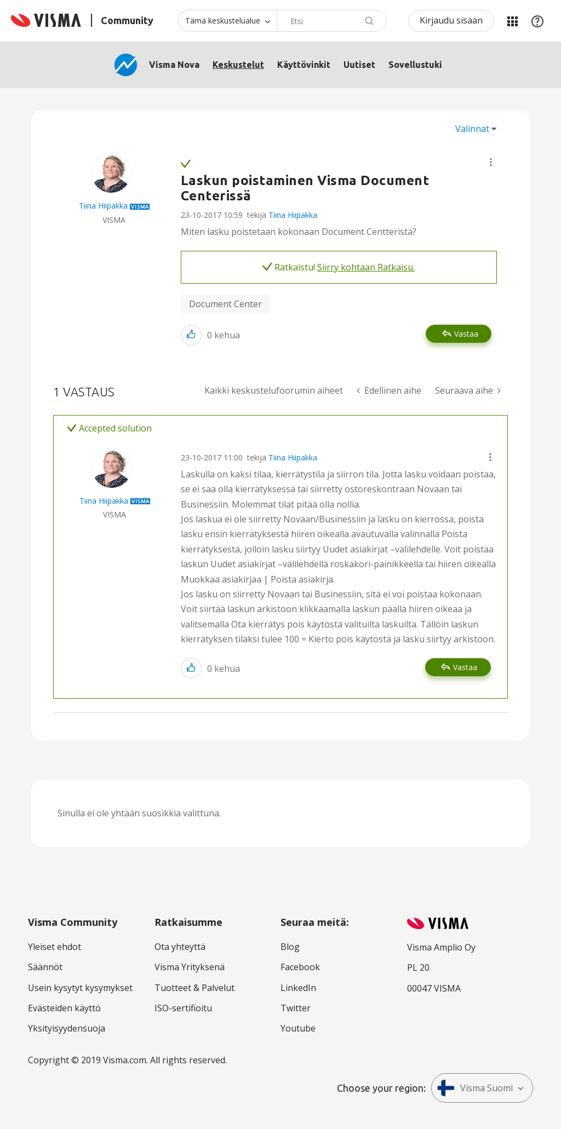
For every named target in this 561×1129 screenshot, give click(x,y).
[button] (491, 162)
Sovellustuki (415, 65)
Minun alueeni (512, 20)
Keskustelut (238, 65)
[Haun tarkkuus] (227, 21)
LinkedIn (298, 988)
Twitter (295, 1008)
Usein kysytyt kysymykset (80, 988)
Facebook (300, 967)
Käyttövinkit (303, 65)
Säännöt (45, 967)
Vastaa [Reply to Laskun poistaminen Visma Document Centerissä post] (466, 334)
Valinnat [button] (472, 129)
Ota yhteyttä (179, 947)
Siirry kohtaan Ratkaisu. (366, 267)
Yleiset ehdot (54, 947)
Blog (290, 947)
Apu (537, 20)
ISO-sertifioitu (183, 1008)
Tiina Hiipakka (292, 215)
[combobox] (331, 21)
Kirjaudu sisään (451, 20)
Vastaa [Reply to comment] (465, 667)
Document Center (225, 304)
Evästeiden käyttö (64, 1008)
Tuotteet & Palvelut (194, 988)
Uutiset (359, 65)
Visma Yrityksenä (189, 967)
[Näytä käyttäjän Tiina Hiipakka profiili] (103, 205)
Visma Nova (174, 65)
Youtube (298, 1028)
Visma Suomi (475, 1088)
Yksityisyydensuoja (66, 1028)
